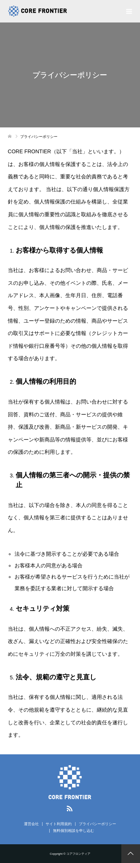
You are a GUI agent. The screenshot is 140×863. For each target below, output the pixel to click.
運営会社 (31, 824)
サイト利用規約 (59, 824)
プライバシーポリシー (97, 824)
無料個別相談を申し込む (73, 831)
